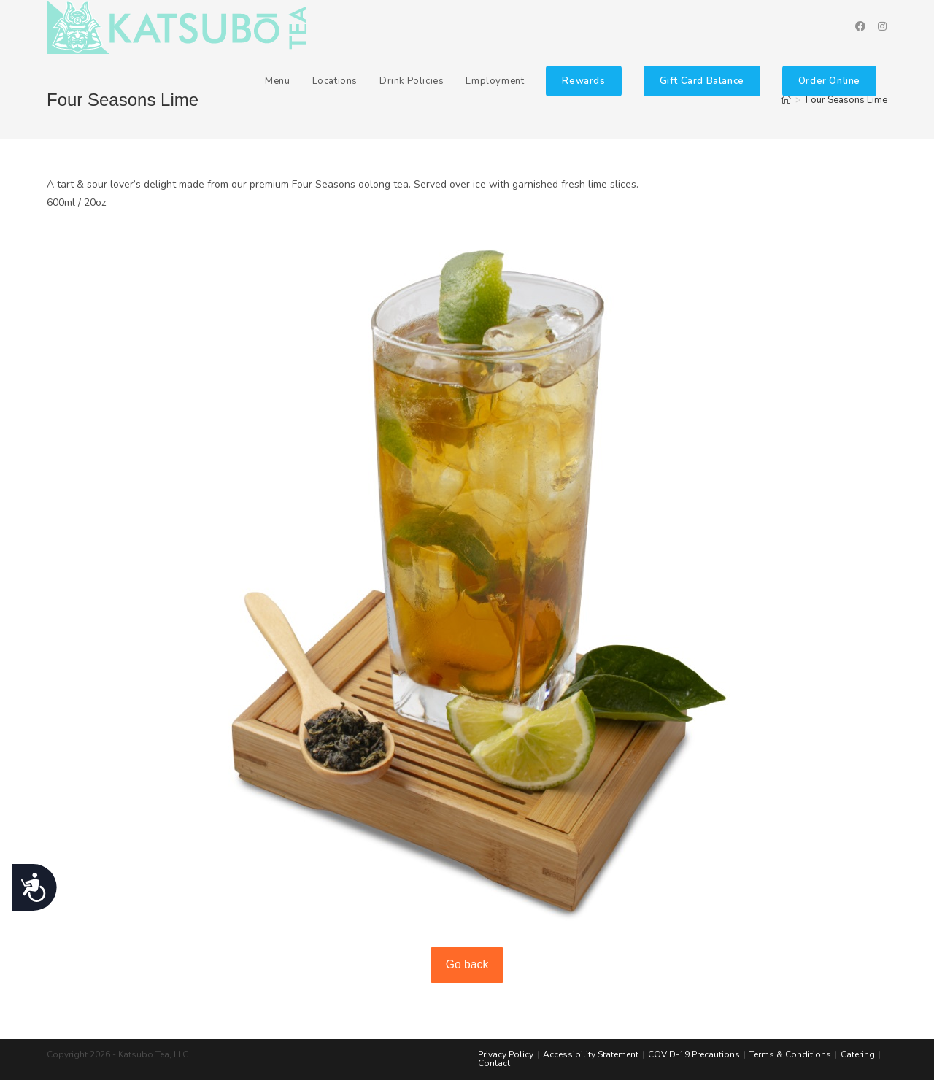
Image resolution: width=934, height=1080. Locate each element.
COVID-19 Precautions (694, 1054)
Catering (858, 1054)
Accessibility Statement (590, 1054)
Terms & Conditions (790, 1054)
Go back (467, 964)
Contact (494, 1063)
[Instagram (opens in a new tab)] (882, 26)
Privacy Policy (505, 1054)
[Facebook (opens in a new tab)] (860, 26)
